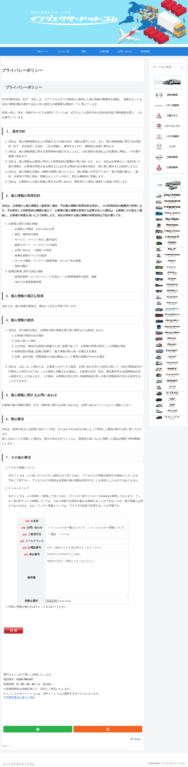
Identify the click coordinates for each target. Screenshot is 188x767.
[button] (182, 67)
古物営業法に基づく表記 (20, 697)
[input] (168, 67)
